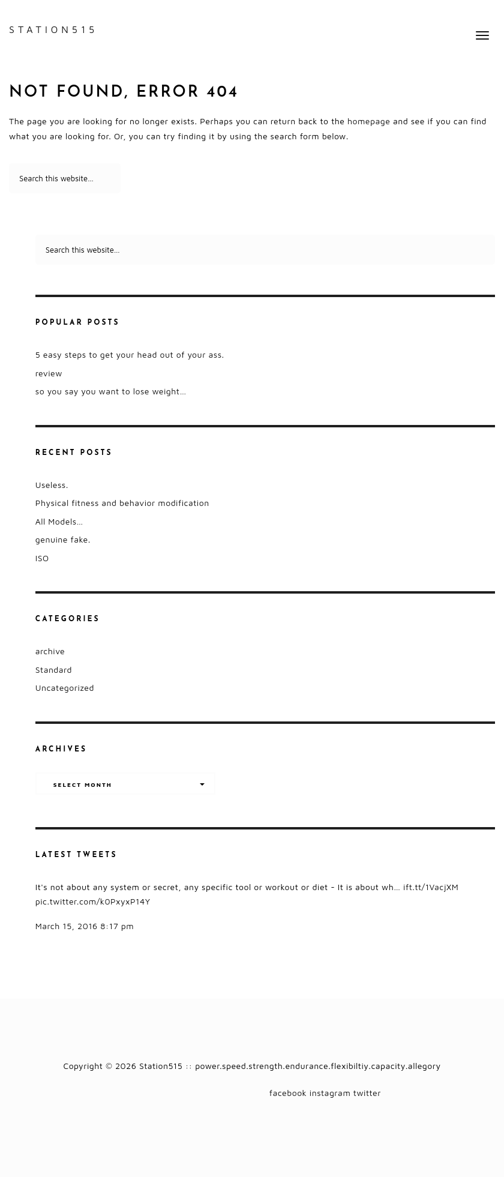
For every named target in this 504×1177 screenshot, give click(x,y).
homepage (368, 121)
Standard (53, 669)
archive (50, 651)
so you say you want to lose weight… (111, 391)
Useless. (51, 485)
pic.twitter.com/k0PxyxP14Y (93, 901)
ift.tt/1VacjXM (430, 887)
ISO (42, 558)
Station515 (53, 29)
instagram (330, 1093)
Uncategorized (64, 687)
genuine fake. (63, 539)
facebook (288, 1093)
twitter (367, 1093)
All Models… (59, 521)
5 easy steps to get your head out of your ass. (129, 354)
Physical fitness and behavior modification (122, 503)
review (48, 373)
